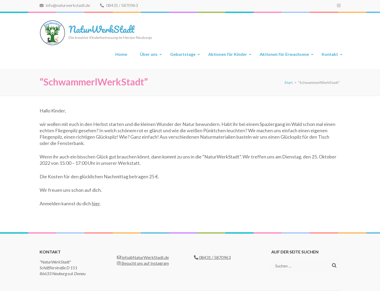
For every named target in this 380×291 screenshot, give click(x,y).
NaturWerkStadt (101, 29)
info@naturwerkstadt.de (65, 5)
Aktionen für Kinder (227, 54)
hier (96, 203)
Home (121, 54)
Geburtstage (183, 54)
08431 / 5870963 (119, 5)
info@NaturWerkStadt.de (143, 257)
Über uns (149, 54)
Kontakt (330, 54)
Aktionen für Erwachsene (284, 54)
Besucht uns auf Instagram (143, 263)
